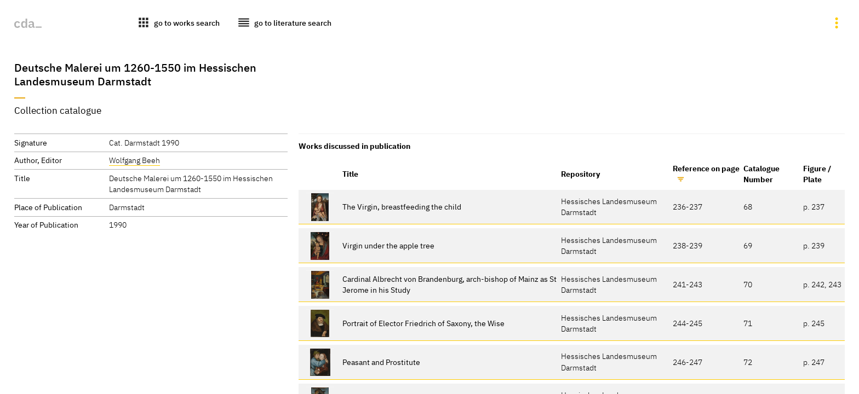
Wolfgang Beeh (134, 160)
